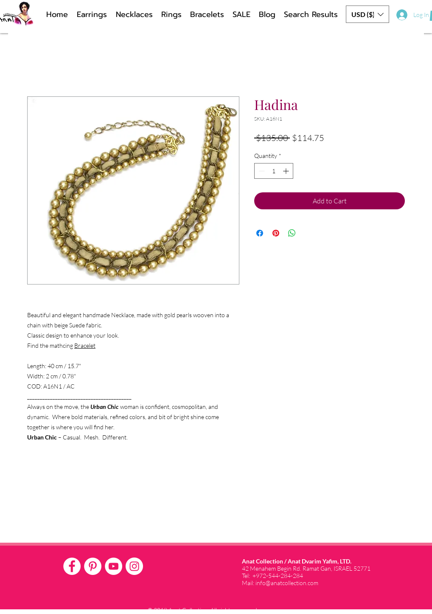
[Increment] (286, 170)
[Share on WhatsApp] (292, 233)
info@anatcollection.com (286, 582)
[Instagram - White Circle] (134, 566)
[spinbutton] (273, 170)
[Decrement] (260, 170)
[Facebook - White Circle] (72, 566)
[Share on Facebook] (260, 233)
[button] (367, 14)
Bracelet (84, 345)
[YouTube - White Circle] (113, 566)
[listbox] (367, 14)
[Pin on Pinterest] (276, 233)
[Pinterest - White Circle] (92, 566)
